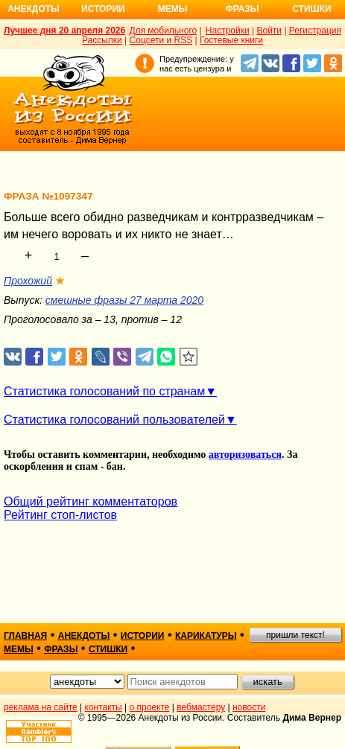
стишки (108, 649)
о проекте (150, 707)
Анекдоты (33, 9)
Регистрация (315, 30)
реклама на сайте (40, 707)
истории (143, 636)
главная (25, 636)
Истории (103, 9)
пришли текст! (295, 635)
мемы (19, 649)
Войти (269, 30)
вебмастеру (201, 707)
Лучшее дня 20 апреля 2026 (64, 30)
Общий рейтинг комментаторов (90, 501)
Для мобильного (163, 30)
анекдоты (84, 636)
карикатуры (206, 636)
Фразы (242, 9)
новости (248, 707)
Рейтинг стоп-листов (60, 515)
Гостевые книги (231, 40)
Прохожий (28, 281)
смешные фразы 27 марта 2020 (124, 300)
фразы (60, 649)
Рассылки (102, 40)
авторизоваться (245, 454)
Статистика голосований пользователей (114, 419)
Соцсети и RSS (161, 40)
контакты (103, 707)
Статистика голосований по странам (104, 391)
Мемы (173, 9)
